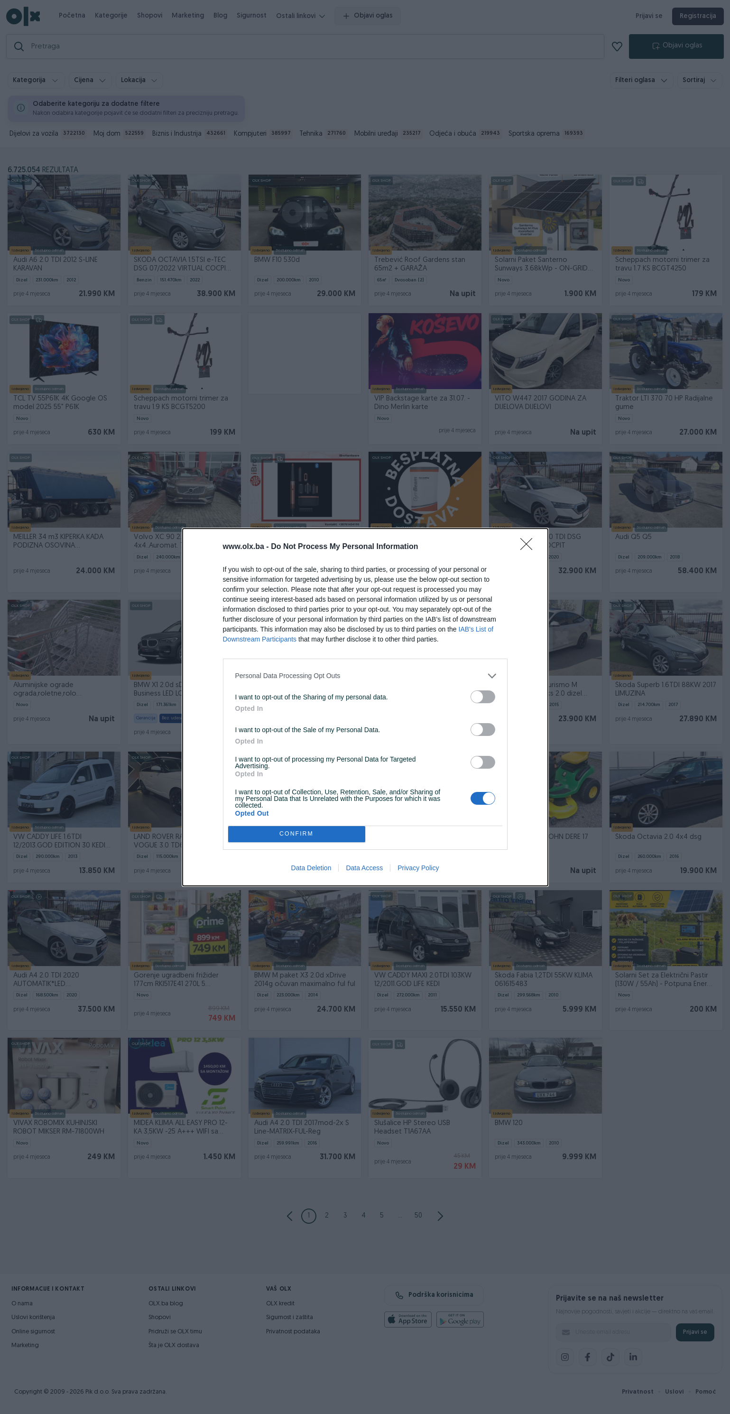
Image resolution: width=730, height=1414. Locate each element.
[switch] (483, 696)
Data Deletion (311, 868)
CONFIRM (296, 833)
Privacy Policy (418, 868)
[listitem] (365, 676)
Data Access (364, 868)
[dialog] (365, 707)
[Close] (529, 547)
